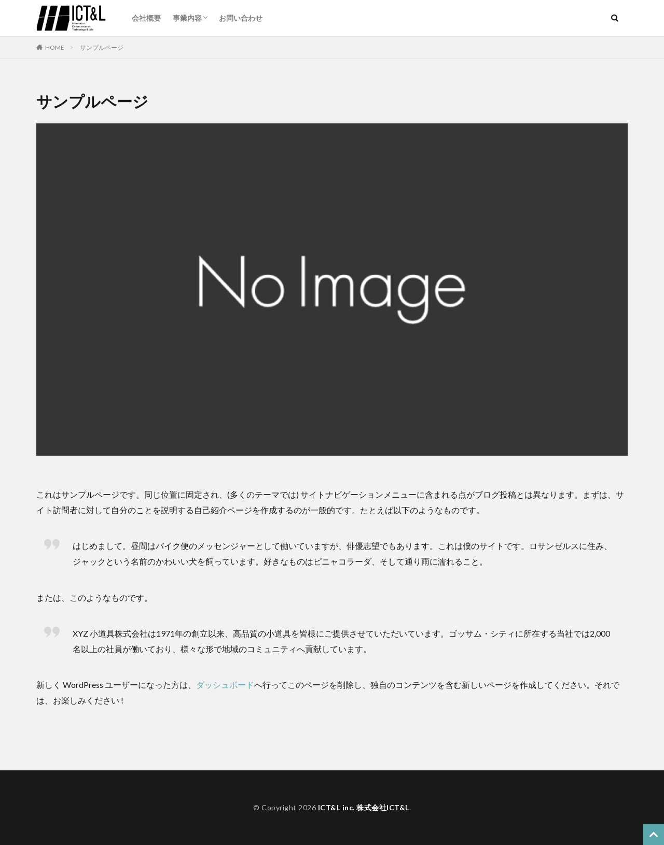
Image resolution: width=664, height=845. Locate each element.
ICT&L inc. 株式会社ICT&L (363, 807)
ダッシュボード (225, 684)
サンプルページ (101, 47)
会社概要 (146, 17)
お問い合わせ (240, 17)
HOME (54, 47)
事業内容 (187, 17)
